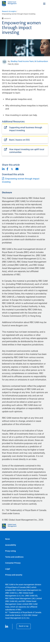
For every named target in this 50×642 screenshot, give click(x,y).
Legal (7, 569)
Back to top (23, 626)
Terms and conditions (14, 557)
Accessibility (10, 545)
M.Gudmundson (41, 61)
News (7, 539)
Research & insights (9, 11)
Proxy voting (10, 551)
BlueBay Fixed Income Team (22, 61)
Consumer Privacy (13, 563)
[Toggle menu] (44, 3)
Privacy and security (13, 575)
